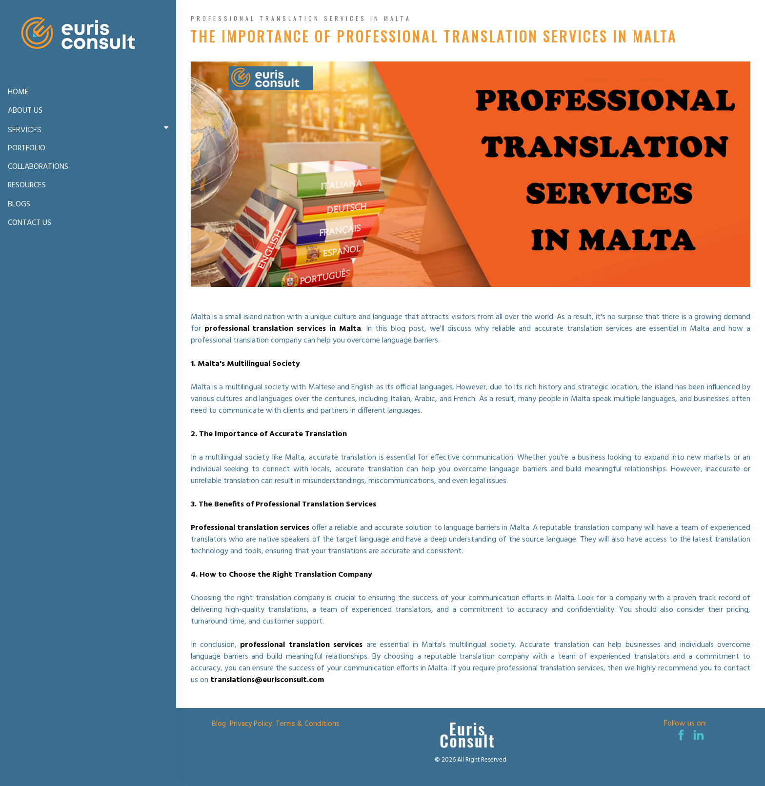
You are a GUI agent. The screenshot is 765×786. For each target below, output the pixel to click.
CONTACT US (29, 223)
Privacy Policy (251, 724)
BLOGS (19, 204)
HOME (18, 92)
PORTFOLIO (26, 148)
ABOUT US (25, 110)
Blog (219, 724)
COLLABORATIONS (38, 167)
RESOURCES (27, 185)
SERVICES (90, 129)
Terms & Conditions (308, 724)
